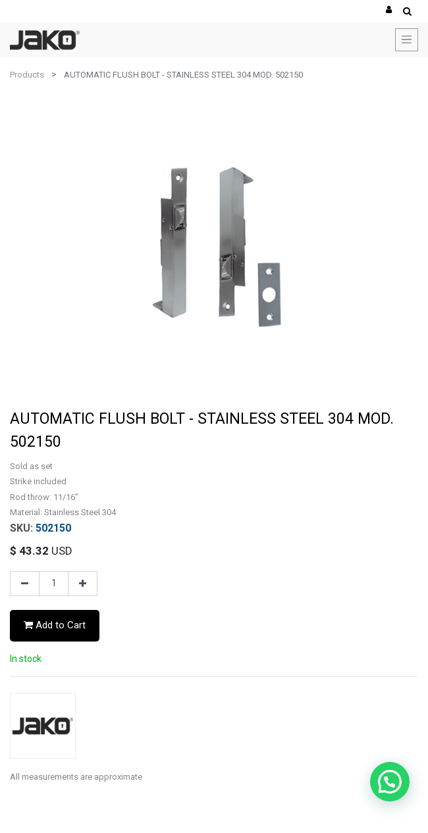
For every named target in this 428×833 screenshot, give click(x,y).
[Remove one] (25, 583)
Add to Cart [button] (55, 625)
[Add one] (82, 583)
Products (27, 75)
